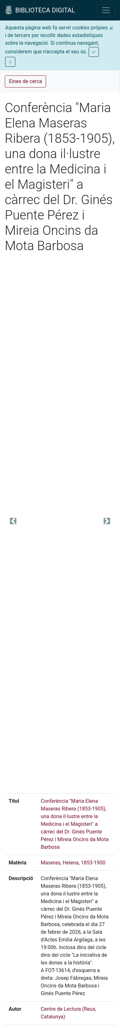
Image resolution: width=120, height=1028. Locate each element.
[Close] (111, 28)
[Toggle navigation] (106, 10)
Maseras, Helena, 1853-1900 (73, 863)
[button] (13, 521)
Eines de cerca (25, 81)
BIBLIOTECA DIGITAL (40, 10)
